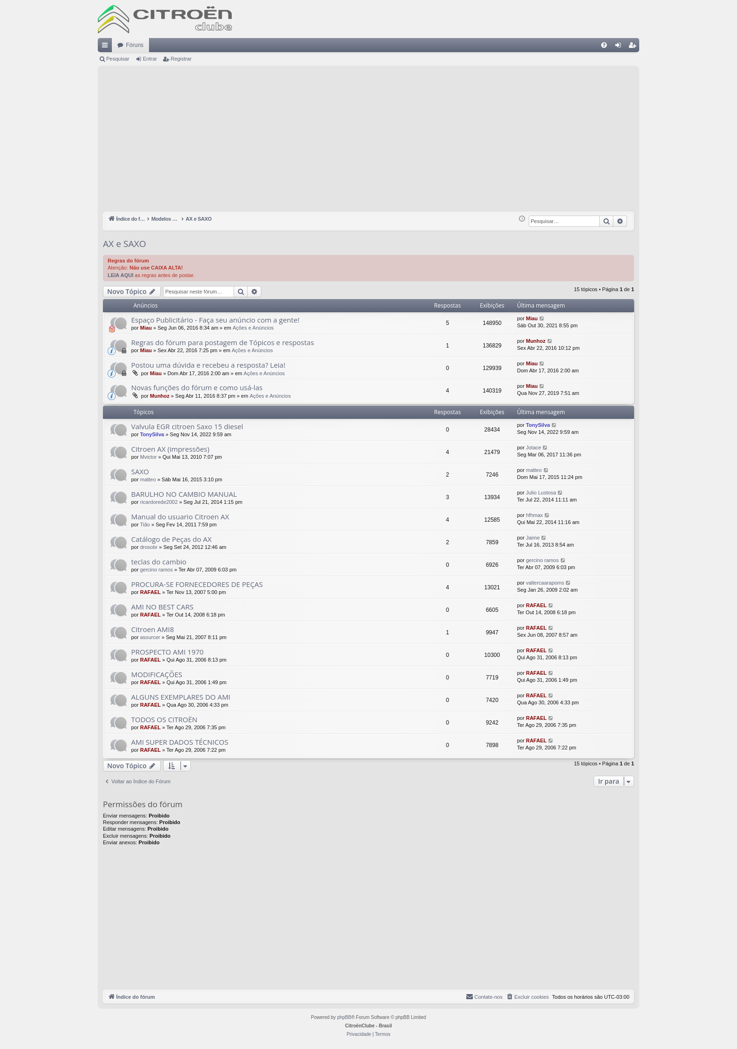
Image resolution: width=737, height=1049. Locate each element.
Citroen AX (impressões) (170, 449)
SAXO (140, 471)
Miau (146, 328)
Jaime (533, 537)
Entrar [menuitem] (620, 47)
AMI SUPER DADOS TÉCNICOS (179, 742)
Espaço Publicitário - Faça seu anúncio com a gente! (215, 319)
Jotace (533, 447)
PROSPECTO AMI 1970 (167, 651)
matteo (148, 479)
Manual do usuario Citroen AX (180, 516)
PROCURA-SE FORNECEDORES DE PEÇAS (197, 584)
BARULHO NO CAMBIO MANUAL (184, 494)
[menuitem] (604, 45)
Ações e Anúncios (253, 328)
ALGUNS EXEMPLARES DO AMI (180, 697)
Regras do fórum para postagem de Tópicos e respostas (222, 342)
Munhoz (536, 341)
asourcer (150, 637)
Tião (145, 524)
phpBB (344, 1017)
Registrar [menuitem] (634, 47)
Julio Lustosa (541, 492)
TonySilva (152, 434)
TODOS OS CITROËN (164, 719)
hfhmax (534, 515)
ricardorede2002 (159, 502)
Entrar (150, 59)
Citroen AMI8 (152, 629)
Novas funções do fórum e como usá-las (197, 387)
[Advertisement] (368, 141)
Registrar (181, 59)
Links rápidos (107, 47)
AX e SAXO (124, 244)
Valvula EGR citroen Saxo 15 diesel (187, 426)
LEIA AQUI (120, 275)
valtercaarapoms (545, 583)
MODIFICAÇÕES (156, 674)
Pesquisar (117, 59)
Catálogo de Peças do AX (171, 539)
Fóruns (134, 45)
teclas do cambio (159, 561)
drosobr (148, 547)
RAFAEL (150, 592)
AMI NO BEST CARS (162, 606)
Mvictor (148, 457)
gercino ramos (156, 569)
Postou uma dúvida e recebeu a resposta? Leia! (208, 365)
